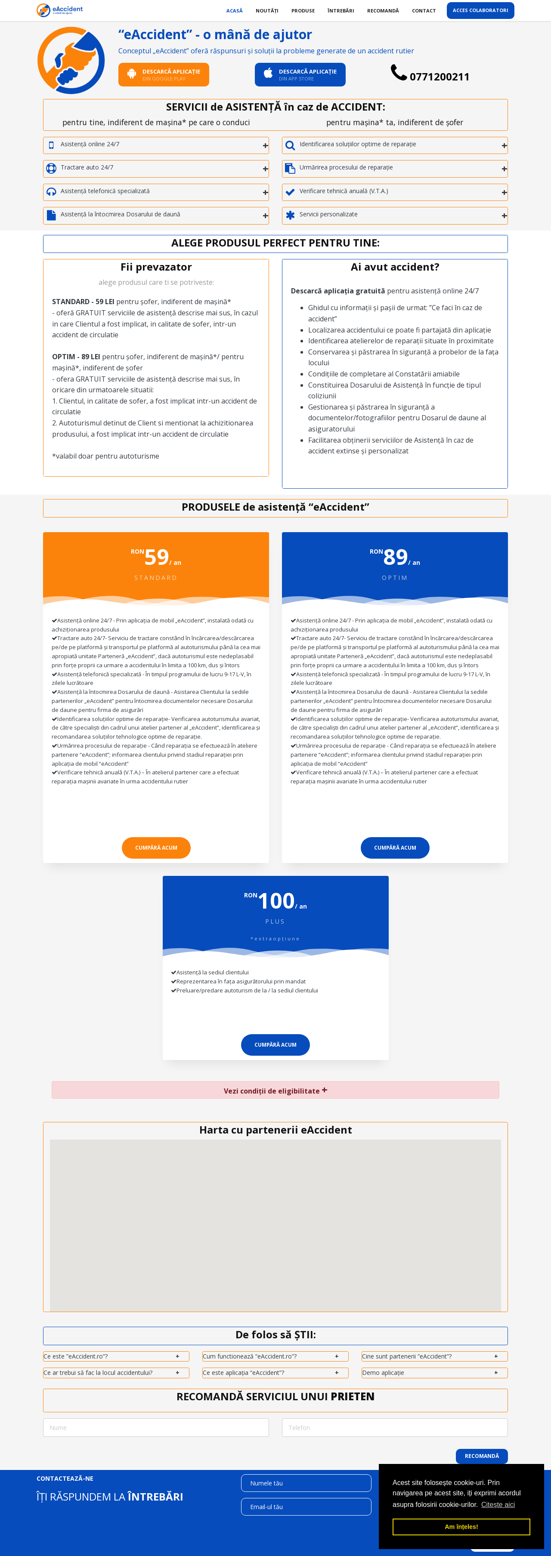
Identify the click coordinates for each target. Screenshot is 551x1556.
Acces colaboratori (480, 10)
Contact (424, 10)
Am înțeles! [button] (461, 1526)
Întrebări (341, 10)
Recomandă (383, 10)
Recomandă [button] (482, 1456)
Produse (303, 10)
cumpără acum (156, 847)
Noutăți (267, 10)
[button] (270, 1246)
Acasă (234, 10)
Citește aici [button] (498, 1504)
